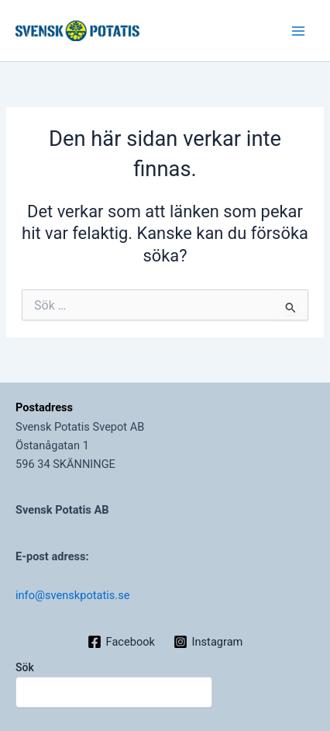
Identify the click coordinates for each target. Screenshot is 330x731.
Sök (24, 667)
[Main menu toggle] (298, 31)
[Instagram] (208, 642)
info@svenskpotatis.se (72, 595)
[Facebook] (121, 642)
